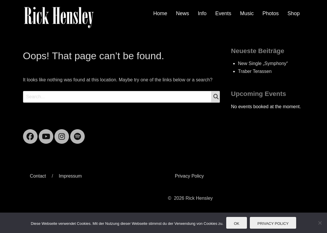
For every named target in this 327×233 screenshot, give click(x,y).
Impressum (70, 176)
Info (202, 13)
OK (236, 223)
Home (160, 13)
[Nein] (320, 223)
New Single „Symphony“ (263, 63)
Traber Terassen (255, 71)
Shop (293, 13)
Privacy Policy (189, 176)
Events (223, 13)
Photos (270, 13)
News (182, 13)
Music (247, 13)
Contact (38, 176)
